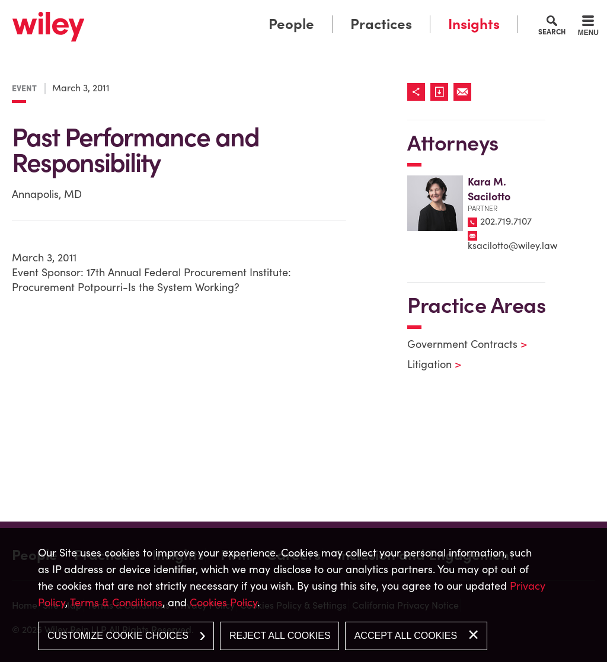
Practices (381, 24)
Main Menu (267, 13)
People (291, 24)
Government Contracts (459, 344)
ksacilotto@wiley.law (512, 245)
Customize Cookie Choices (118, 636)
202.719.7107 (506, 221)
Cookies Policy (223, 602)
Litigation (426, 364)
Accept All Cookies (405, 636)
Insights (474, 24)
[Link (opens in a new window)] (441, 92)
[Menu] (588, 27)
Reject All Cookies (280, 636)
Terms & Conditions (116, 602)
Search (552, 31)
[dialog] (303, 595)
